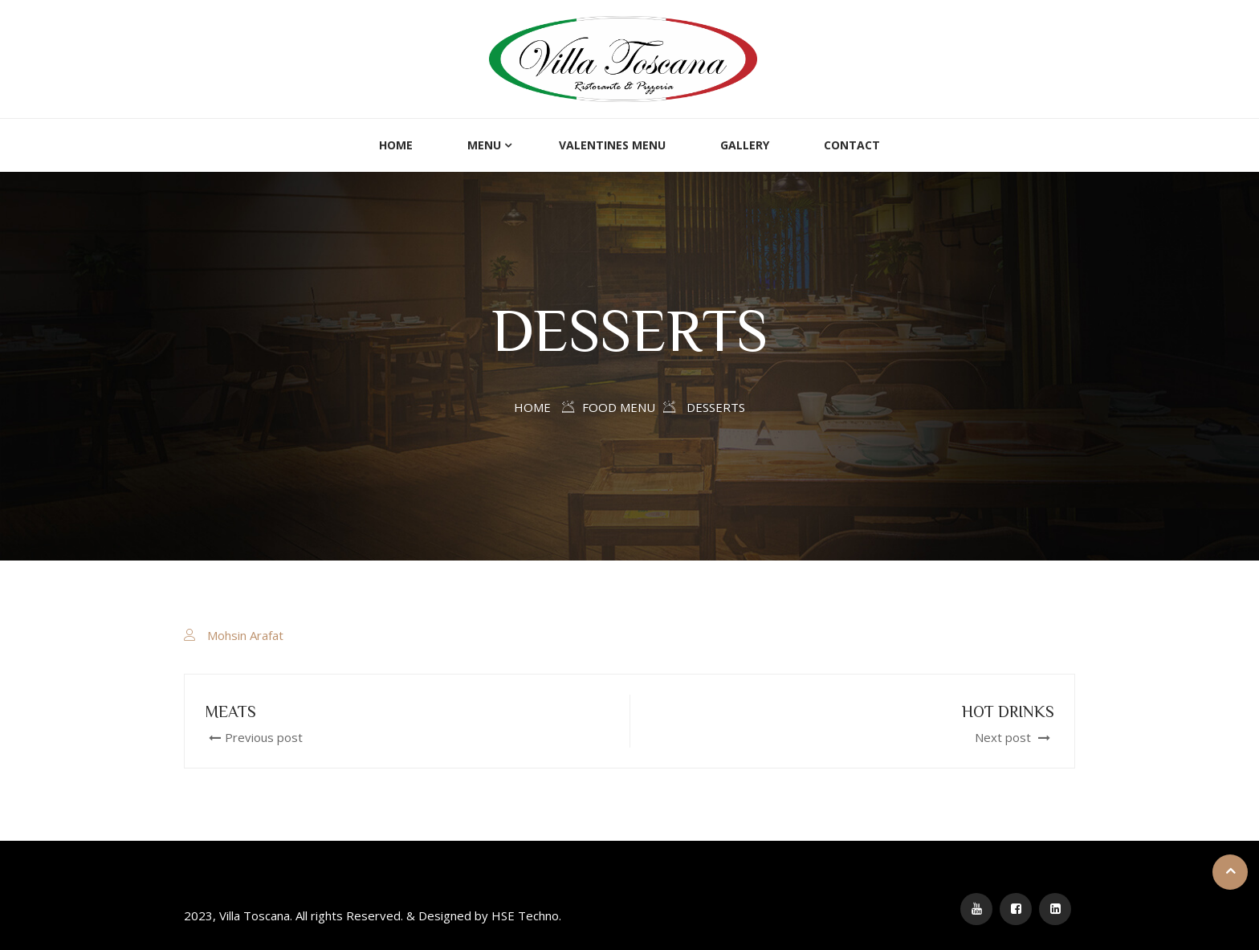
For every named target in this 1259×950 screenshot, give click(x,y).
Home (396, 145)
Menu (484, 145)
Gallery (744, 145)
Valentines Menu (612, 145)
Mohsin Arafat (245, 635)
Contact (852, 145)
